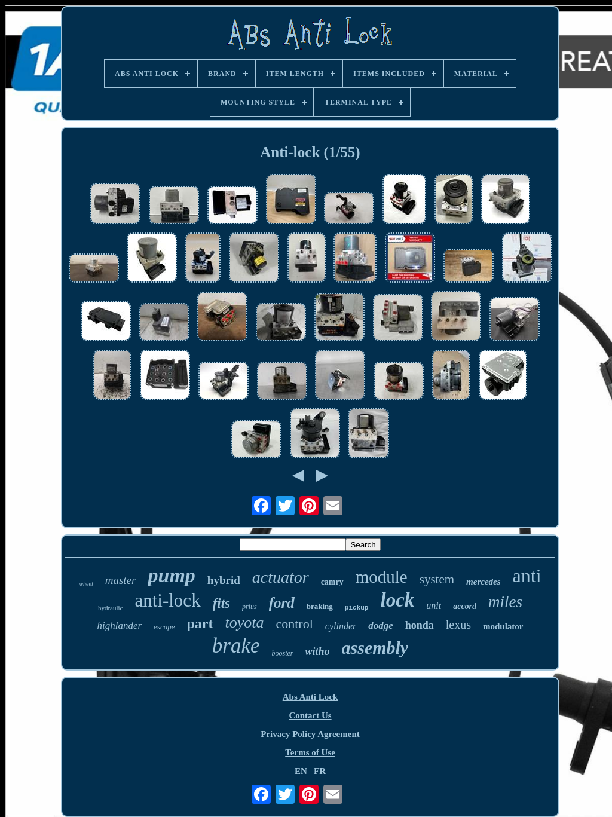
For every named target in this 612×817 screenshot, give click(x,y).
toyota (244, 622)
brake (236, 645)
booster (282, 653)
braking (320, 606)
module (382, 576)
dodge (380, 625)
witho (317, 651)
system (437, 579)
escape (164, 626)
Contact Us (310, 715)
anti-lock (167, 600)
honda (419, 625)
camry (332, 581)
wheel (86, 583)
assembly (375, 647)
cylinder (340, 626)
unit (433, 606)
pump (171, 575)
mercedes (483, 581)
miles (505, 602)
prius (249, 606)
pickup (357, 607)
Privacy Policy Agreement (310, 734)
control (294, 623)
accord (464, 606)
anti (527, 575)
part (199, 623)
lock (397, 600)
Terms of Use (310, 752)
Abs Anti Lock (310, 697)
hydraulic (110, 607)
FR (320, 771)
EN (301, 771)
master (120, 580)
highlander (119, 625)
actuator (280, 577)
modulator (503, 626)
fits (221, 603)
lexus (458, 624)
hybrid (223, 580)
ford (282, 603)
